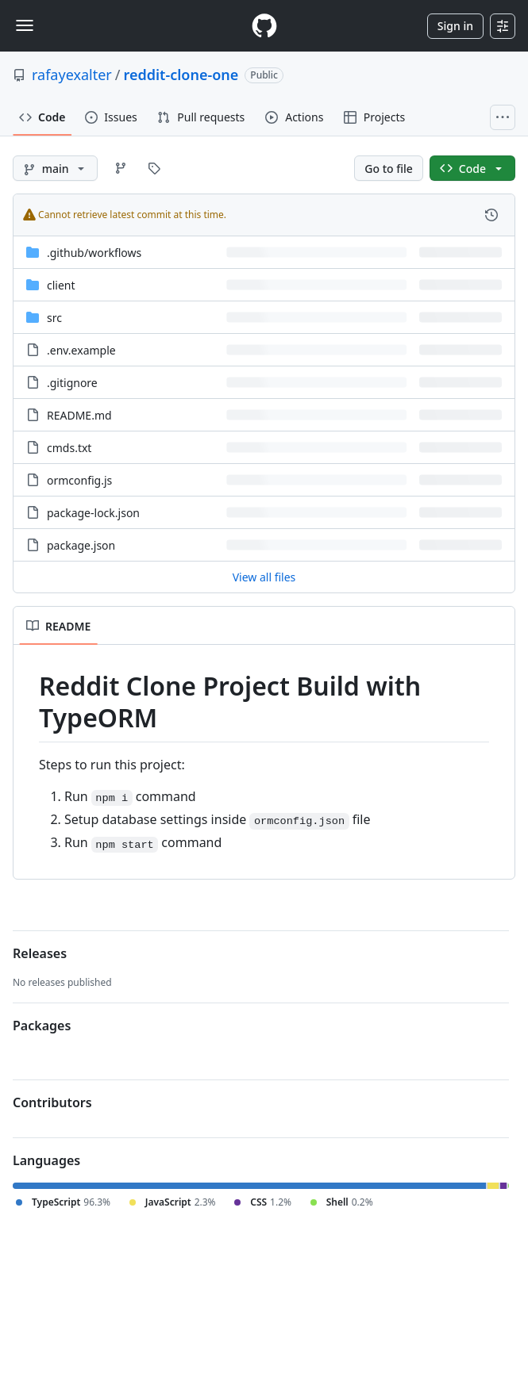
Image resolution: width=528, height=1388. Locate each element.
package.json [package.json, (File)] (81, 545)
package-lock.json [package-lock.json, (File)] (93, 512)
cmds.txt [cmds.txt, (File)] (69, 447)
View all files (264, 577)
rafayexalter (72, 74)
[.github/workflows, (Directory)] (94, 252)
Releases (40, 953)
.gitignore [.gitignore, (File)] (72, 382)
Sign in (455, 25)
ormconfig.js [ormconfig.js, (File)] (79, 480)
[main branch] (55, 168)
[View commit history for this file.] (491, 215)
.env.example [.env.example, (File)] (81, 350)
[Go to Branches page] (120, 168)
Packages (42, 1025)
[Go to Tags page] (154, 168)
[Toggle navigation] (25, 25)
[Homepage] (264, 26)
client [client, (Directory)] (61, 285)
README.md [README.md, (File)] (79, 415)
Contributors (52, 1102)
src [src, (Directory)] (54, 317)
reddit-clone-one (181, 74)
